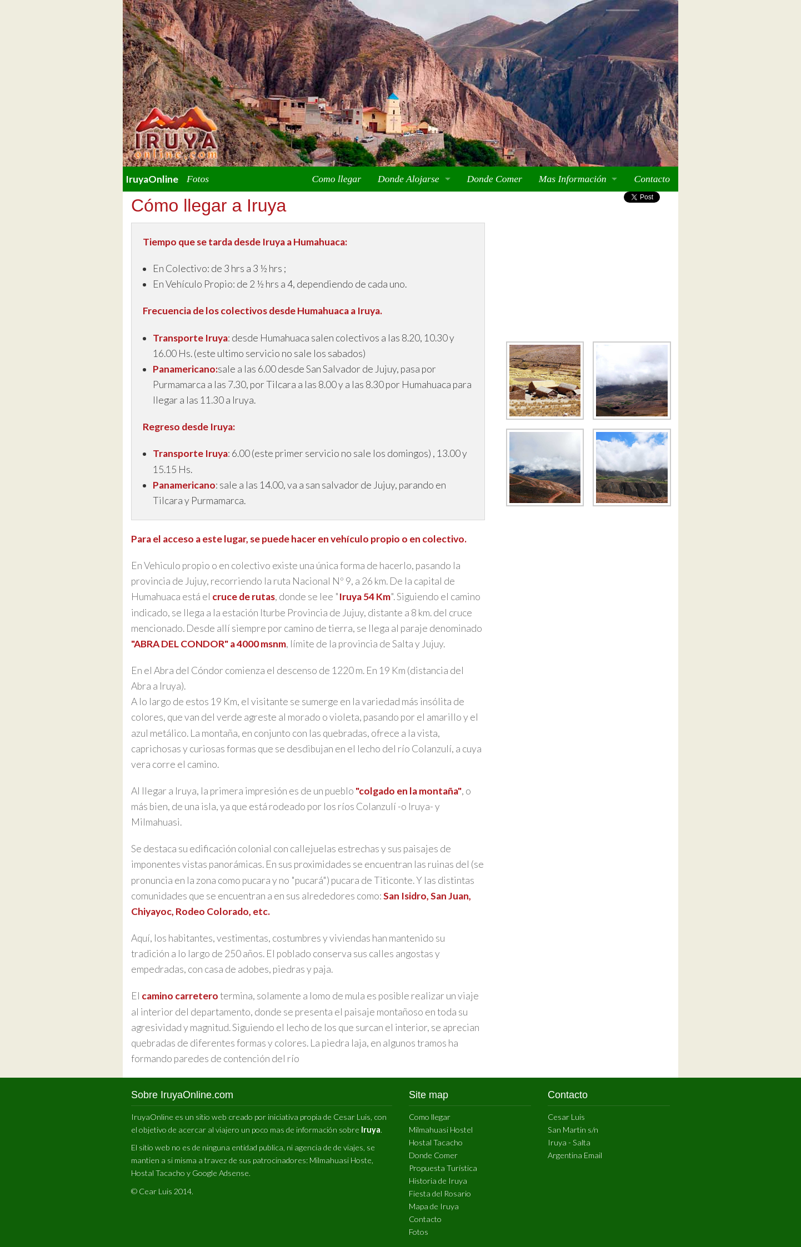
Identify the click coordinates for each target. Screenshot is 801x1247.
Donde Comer (494, 178)
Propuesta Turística (443, 1168)
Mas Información (573, 178)
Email (593, 1155)
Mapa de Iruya (434, 1206)
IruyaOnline (152, 179)
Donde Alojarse (408, 178)
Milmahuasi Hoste (340, 1160)
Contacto (652, 178)
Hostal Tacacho (158, 1173)
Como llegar (336, 178)
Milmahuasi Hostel (441, 1129)
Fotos (198, 178)
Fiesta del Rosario (440, 1193)
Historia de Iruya (438, 1180)
